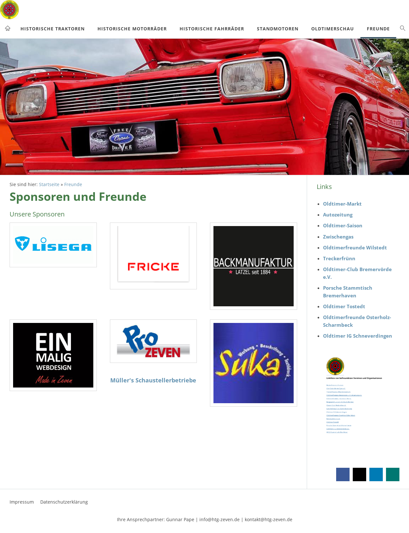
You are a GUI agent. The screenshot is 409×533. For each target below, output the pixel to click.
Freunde (73, 184)
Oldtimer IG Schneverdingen (357, 336)
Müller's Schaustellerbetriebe (153, 380)
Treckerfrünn (339, 258)
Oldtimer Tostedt (344, 306)
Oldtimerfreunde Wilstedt (355, 247)
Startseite (49, 184)
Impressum (22, 502)
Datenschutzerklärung (64, 502)
